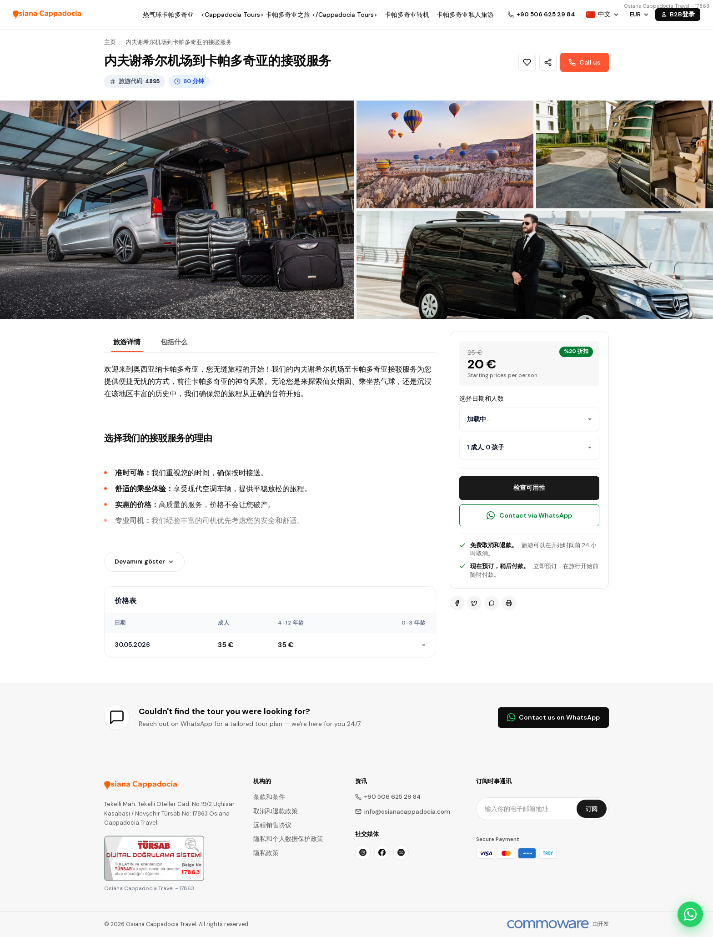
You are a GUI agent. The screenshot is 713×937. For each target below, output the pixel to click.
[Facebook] (457, 603)
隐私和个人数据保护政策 (288, 839)
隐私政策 (266, 853)
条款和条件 (269, 797)
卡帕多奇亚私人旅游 (465, 14)
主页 (110, 42)
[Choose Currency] (639, 14)
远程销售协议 (272, 825)
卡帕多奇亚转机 (407, 14)
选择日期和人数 (481, 398)
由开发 (600, 923)
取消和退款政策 (275, 811)
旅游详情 (127, 342)
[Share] (548, 62)
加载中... (478, 419)
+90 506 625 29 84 (388, 797)
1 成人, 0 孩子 (485, 447)
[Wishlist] (527, 62)
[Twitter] (474, 603)
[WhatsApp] (491, 603)
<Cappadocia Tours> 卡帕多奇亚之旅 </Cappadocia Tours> (289, 14)
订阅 (592, 809)
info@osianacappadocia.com (402, 812)
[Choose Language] (602, 14)
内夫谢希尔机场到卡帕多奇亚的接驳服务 (179, 42)
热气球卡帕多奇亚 (168, 14)
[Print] (509, 603)
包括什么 (174, 342)
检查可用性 (529, 488)
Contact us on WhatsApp (553, 717)
